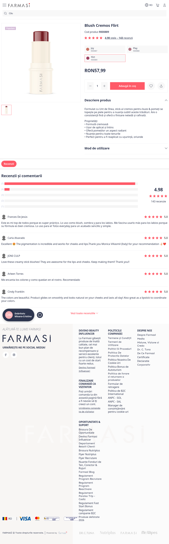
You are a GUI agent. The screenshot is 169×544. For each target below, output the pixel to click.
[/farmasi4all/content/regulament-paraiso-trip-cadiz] (90, 496)
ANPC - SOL (115, 397)
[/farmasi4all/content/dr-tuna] (144, 349)
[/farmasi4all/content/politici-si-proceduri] (119, 349)
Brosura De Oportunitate (86, 431)
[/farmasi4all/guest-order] (90, 409)
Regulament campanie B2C (87, 511)
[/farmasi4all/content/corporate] (143, 364)
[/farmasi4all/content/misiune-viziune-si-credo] (149, 344)
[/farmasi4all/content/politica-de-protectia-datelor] (120, 354)
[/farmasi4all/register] (90, 369)
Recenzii (9, 164)
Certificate (143, 357)
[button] (127, 86)
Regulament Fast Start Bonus (89, 504)
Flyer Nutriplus (87, 454)
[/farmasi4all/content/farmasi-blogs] (87, 472)
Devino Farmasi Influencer (88, 438)
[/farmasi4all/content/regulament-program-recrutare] (90, 477)
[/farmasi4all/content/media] (141, 338)
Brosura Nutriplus (89, 450)
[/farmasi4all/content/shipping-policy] (120, 377)
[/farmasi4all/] (19, 5)
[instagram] (14, 355)
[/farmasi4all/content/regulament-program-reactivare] (90, 486)
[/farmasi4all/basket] (157, 5)
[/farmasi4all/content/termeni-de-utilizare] (120, 343)
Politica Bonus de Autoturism (118, 368)
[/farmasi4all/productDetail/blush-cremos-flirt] (104, 58)
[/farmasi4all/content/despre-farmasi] (146, 335)
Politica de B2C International (117, 392)
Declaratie (143, 361)
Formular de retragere (115, 385)
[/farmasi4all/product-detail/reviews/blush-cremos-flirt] (84, 313)
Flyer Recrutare (88, 458)
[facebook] (6, 355)
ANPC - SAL (114, 401)
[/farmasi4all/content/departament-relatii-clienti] (90, 445)
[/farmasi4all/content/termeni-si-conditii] (119, 338)
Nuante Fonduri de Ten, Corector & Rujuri (90, 465)
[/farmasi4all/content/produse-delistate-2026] (90, 518)
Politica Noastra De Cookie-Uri (119, 361)
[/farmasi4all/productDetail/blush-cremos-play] (147, 49)
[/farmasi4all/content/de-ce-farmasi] (146, 353)
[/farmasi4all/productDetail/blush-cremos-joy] (104, 49)
